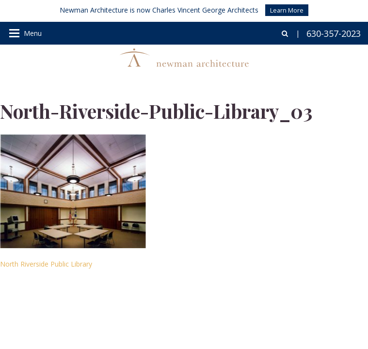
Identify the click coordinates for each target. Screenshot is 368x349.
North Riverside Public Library (46, 264)
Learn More (287, 10)
